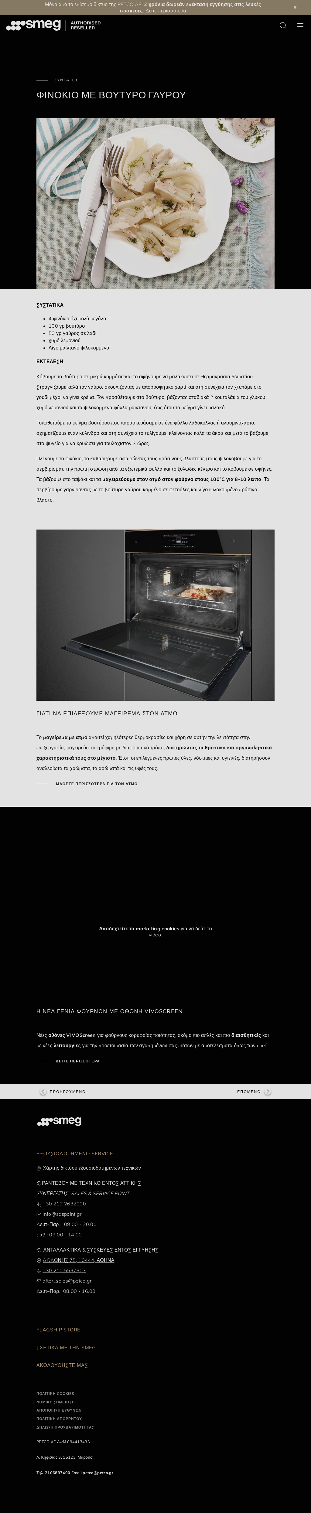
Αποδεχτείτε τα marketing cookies (139, 928)
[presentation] (82, 838)
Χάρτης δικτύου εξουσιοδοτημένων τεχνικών (92, 1168)
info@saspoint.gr (62, 1214)
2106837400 (57, 1472)
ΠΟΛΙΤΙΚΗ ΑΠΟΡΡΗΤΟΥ (59, 1418)
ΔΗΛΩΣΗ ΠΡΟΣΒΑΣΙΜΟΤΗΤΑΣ (65, 1427)
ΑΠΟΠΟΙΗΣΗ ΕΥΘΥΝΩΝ (59, 1410)
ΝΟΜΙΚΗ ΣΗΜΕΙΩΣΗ (55, 1402)
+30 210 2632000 (64, 1204)
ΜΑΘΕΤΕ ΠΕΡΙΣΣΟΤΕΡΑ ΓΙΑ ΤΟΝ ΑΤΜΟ (96, 784)
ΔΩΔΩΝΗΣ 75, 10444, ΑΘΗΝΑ (78, 1260)
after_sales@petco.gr (67, 1281)
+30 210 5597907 (64, 1270)
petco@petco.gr (98, 1472)
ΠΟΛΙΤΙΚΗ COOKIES (55, 1393)
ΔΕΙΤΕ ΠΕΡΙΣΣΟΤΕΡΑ (77, 1061)
